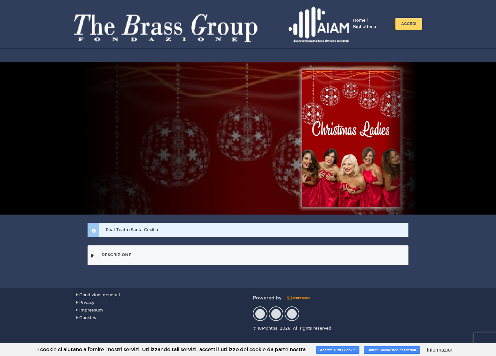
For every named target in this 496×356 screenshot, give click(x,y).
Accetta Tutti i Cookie (338, 350)
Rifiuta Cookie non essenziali (392, 350)
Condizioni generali (98, 295)
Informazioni (441, 350)
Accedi (408, 24)
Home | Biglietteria (364, 23)
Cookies (86, 317)
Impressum (89, 310)
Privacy (85, 302)
